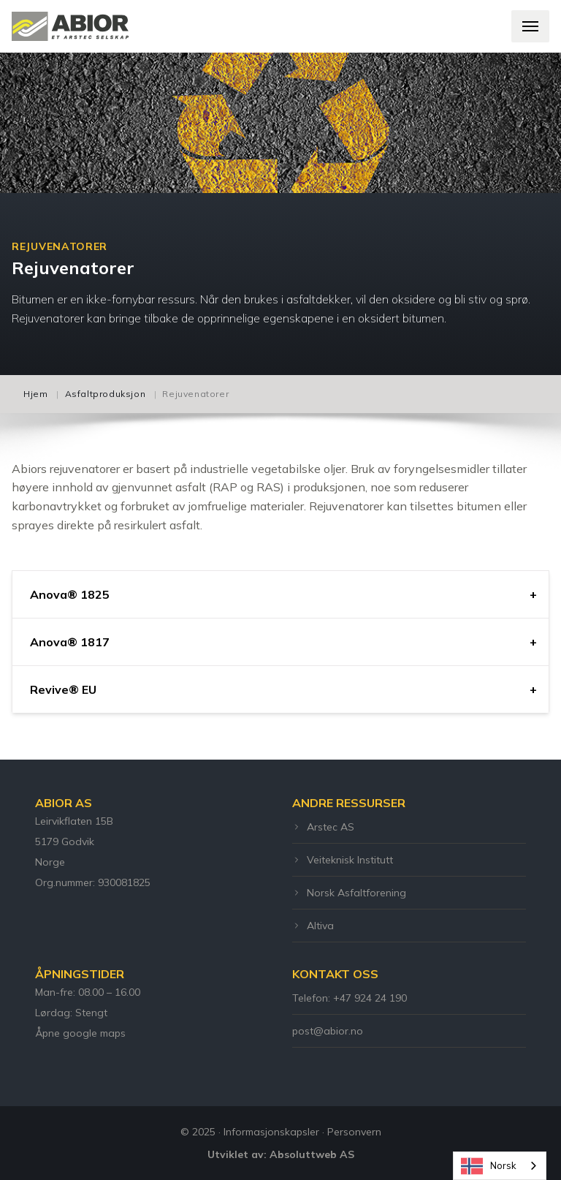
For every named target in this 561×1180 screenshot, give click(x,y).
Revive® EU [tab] (63, 689)
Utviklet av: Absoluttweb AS (280, 1154)
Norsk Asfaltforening (349, 892)
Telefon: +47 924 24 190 (349, 998)
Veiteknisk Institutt (342, 860)
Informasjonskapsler (271, 1131)
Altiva (313, 925)
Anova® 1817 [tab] (70, 642)
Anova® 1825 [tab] (70, 594)
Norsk (488, 1166)
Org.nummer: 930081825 (92, 882)
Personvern (354, 1131)
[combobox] (499, 1165)
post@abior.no (327, 1030)
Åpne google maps (80, 1033)
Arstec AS (323, 827)
